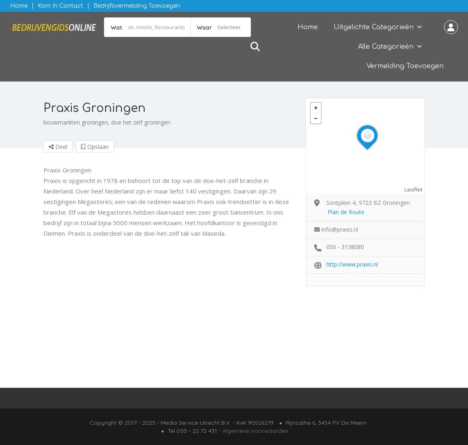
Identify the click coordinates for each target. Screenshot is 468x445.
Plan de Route (346, 212)
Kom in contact (60, 6)
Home (19, 6)
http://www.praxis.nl (352, 264)
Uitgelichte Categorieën (374, 27)
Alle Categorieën (386, 46)
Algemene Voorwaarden (255, 430)
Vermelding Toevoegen (405, 66)
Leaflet (413, 189)
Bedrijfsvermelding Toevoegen (136, 6)
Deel (58, 146)
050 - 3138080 (345, 247)
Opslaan (95, 146)
